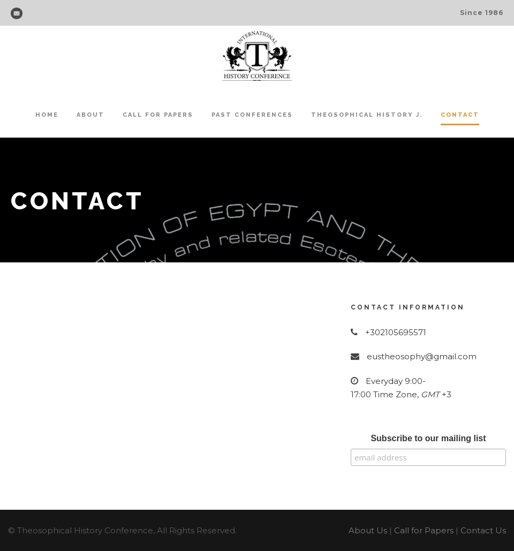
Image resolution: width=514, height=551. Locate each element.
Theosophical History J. (366, 114)
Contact (460, 114)
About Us (368, 530)
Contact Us (483, 530)
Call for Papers (158, 114)
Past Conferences (252, 114)
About (90, 114)
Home (46, 114)
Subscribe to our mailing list (428, 438)
